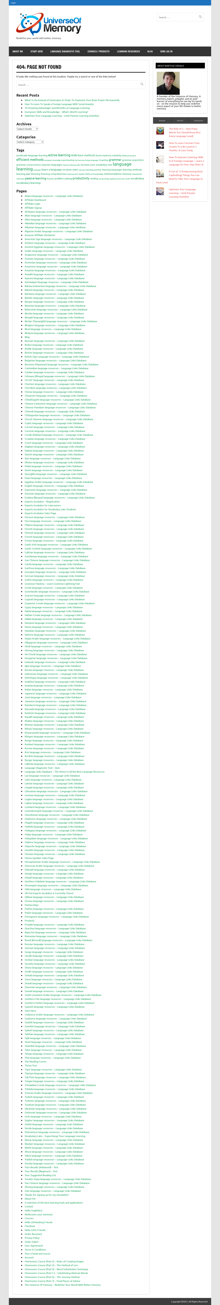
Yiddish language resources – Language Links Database (54, 1159)
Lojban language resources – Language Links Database (54, 802)
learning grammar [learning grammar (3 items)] (94, 169)
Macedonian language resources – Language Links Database (57, 814)
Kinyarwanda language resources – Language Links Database (57, 732)
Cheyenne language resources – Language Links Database (56, 395)
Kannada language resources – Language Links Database (55, 708)
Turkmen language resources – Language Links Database (55, 1100)
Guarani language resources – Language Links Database (55, 595)
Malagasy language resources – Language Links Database (55, 830)
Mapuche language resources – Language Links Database (55, 846)
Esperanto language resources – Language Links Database (56, 489)
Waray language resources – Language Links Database (54, 1139)
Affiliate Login (32, 203)
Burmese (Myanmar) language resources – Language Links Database (61, 364)
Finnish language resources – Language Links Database (54, 528)
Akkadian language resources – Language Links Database (55, 223)
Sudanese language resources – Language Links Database (56, 1018)
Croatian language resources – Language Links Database (55, 438)
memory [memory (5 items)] (126, 173)
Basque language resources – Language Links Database (54, 301)
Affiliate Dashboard (35, 199)
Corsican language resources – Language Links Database (55, 430)
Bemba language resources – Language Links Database (54, 313)
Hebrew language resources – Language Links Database (55, 634)
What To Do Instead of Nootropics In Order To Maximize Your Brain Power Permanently (72, 99)
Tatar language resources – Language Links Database (53, 1049)
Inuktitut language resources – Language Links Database (55, 681)
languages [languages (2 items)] (37, 170)
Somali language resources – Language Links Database (54, 990)
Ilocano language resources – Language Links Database (54, 669)
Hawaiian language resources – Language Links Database (55, 630)
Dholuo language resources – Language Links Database (54, 462)
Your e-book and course (37, 1253)
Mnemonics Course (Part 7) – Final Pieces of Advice (52, 1280)
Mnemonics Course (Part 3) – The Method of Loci (51, 1265)
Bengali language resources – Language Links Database (54, 317)
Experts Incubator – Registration (42, 501)
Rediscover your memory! (39, 1214)
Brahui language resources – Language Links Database (54, 344)
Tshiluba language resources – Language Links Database (55, 1088)
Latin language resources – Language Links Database (53, 779)
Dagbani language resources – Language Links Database (55, 446)
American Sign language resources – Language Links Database (58, 238)
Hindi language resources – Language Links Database (53, 646)
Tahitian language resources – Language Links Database (55, 1033)
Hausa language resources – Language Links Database (54, 626)
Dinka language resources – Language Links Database (53, 466)
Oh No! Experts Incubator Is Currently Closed (49, 893)
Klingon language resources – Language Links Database (54, 736)
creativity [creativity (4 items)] (116, 155)
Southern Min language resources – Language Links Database (58, 998)
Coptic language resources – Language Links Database (54, 423)
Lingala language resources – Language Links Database (54, 787)
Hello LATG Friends (35, 1229)
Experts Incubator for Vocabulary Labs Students (50, 509)
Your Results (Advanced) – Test (41, 1167)
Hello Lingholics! (33, 1210)
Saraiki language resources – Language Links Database (54, 955)
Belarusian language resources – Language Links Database (56, 309)
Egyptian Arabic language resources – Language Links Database (59, 481)
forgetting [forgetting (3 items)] (103, 160)
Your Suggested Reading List (40, 1175)
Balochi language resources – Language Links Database (54, 289)
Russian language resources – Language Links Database (54, 944)
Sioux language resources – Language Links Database (53, 979)
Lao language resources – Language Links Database (52, 775)
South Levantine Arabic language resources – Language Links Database (63, 994)
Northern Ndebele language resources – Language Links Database (60, 881)
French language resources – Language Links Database (54, 536)
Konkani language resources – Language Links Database (55, 744)
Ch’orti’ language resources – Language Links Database (54, 379)
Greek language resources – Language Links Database (54, 587)
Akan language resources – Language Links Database (53, 215)
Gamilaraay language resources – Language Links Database (56, 556)
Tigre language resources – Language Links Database (53, 1069)
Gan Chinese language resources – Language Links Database (57, 560)
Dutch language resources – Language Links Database (54, 470)
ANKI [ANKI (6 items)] (74, 155)
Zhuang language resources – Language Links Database (54, 1186)
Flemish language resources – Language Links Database (55, 532)
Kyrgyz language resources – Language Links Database (54, 759)
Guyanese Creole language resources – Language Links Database (60, 603)
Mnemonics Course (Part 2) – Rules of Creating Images (54, 1261)
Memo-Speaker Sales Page (39, 857)
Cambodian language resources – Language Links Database (56, 368)
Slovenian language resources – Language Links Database (56, 987)
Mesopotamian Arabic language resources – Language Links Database (62, 861)
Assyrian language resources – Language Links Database (55, 270)
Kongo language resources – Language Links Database (54, 740)
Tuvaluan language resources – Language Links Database (55, 1104)
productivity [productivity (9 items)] (81, 178)
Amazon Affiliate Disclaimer (40, 234)
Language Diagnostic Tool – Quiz (42, 767)
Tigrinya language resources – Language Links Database (55, 1073)
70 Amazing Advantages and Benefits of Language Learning (57, 107)
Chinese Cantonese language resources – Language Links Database (61, 403)
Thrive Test (31, 1065)
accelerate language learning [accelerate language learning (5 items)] (32, 155)
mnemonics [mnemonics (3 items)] (137, 174)
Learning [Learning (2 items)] (81, 170)
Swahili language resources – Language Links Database (54, 1022)
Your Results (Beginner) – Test (41, 1171)
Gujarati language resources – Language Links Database (55, 599)
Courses (29, 1218)
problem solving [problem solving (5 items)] (63, 178)
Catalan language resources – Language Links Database (54, 372)
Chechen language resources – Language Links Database (55, 383)
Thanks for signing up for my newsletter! (47, 1194)
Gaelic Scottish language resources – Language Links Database (58, 548)
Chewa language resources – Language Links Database (54, 391)
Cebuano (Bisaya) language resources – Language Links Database (60, 376)
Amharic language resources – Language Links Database (55, 242)
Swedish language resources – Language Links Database (55, 1026)
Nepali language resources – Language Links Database (54, 877)
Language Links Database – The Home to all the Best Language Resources (65, 771)
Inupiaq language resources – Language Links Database (54, 685)
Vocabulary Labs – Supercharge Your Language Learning (55, 1135)
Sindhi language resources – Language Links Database (54, 971)
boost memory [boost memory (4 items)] (103, 155)
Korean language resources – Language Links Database (54, 748)
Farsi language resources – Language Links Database (53, 520)
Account (29, 1257)
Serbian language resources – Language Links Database (54, 959)
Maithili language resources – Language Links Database (54, 826)
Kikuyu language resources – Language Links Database (54, 728)
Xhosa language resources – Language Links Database (54, 1151)
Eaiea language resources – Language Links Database (53, 477)
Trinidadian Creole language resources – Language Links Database (60, 1084)
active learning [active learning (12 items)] (59, 155)
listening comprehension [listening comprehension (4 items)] (54, 173)
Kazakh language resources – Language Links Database (54, 716)
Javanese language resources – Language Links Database (55, 701)
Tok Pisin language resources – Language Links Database (55, 1077)
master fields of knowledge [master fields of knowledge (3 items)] (91, 174)
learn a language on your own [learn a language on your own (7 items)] (60, 169)
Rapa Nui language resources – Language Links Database (55, 932)
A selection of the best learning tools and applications (54, 1202)
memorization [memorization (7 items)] (113, 173)
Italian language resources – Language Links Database (54, 689)
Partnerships (31, 904)
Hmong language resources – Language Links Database (54, 650)
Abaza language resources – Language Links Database (54, 195)
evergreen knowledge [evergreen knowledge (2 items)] (52, 160)
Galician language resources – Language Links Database (55, 552)
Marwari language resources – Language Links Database (55, 853)
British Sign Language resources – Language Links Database (57, 356)
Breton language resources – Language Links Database (54, 352)
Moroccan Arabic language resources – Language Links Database (59, 865)
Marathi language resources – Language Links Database (55, 849)
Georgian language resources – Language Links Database (55, 571)
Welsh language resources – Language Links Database (54, 1147)
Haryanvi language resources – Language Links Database (55, 622)
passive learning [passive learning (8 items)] (35, 178)
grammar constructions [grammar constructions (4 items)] (28, 164)
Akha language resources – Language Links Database (53, 219)
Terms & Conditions (35, 1249)
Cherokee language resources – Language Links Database (56, 387)
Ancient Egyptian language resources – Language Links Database (60, 246)
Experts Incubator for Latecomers (43, 505)
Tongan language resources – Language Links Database (54, 1080)
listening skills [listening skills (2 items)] (72, 174)
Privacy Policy (32, 1237)
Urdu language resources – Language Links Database (53, 1116)
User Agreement (34, 1245)
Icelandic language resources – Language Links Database (55, 661)
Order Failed (31, 1241)
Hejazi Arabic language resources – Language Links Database (57, 638)
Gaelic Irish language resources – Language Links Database (56, 544)
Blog (150, 51)
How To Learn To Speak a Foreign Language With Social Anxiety (59, 103)
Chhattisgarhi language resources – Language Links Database (58, 399)
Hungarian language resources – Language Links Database (56, 657)
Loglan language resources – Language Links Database (54, 799)
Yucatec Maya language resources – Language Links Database (58, 1178)
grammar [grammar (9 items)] (115, 159)
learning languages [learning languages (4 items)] (112, 169)
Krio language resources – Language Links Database (53, 752)
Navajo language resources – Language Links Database (54, 873)
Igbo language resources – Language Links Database (53, 665)
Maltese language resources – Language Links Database (55, 842)
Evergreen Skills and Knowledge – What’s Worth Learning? (56, 111)
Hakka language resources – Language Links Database (54, 618)
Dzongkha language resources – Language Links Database (56, 473)
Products (29, 920)
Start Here (37, 51)
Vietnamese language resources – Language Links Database (57, 1131)
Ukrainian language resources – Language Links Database (55, 1108)
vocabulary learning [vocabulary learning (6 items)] (28, 182)
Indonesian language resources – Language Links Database (56, 673)
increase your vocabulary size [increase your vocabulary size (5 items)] (96, 164)
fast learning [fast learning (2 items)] (79, 160)
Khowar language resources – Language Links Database (54, 724)
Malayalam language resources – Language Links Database (56, 838)
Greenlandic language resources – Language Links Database (57, 591)
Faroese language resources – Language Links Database (55, 517)
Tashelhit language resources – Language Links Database (55, 1045)
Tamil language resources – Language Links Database (53, 1041)
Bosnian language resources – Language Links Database (55, 340)
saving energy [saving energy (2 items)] (104, 178)
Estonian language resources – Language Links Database (55, 493)
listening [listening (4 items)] (35, 173)
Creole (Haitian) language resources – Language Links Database (59, 434)
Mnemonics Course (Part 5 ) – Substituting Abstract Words (56, 1272)
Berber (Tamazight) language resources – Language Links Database (61, 321)
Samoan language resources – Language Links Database (55, 947)
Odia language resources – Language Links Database (53, 889)
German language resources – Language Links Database (55, 575)
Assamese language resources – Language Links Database (56, 266)
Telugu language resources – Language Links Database (54, 1053)
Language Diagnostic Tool (65, 51)
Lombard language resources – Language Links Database (55, 806)
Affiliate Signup (33, 207)
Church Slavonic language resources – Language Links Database (59, 419)
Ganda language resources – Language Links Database (54, 563)
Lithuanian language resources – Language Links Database (56, 791)
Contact (29, 1206)
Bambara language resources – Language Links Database (55, 293)
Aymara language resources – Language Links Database (55, 278)
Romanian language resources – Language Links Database (56, 936)
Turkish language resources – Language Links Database (54, 1096)
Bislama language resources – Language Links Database (55, 332)
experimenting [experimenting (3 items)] (67, 160)
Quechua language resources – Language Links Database (55, 928)
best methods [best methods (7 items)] (86, 155)
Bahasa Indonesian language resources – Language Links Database (60, 285)
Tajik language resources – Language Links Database (53, 1037)
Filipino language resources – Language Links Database (54, 524)
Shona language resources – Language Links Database (54, 967)
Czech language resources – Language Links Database (54, 442)
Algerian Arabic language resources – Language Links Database (59, 231)
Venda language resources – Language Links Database (54, 1128)
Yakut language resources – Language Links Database (53, 1155)
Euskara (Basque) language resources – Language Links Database (60, 497)
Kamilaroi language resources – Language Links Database (55, 704)
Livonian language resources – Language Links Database (55, 795)
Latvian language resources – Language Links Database (54, 783)
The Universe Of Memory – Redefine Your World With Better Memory (63, 1284)
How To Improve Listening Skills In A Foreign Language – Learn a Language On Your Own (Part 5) (186, 160)
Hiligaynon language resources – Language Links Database (56, 642)
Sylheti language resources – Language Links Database (54, 1030)
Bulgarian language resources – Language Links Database (55, 360)
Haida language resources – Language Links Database (53, 610)
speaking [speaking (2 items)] (113, 178)
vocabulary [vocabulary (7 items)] (137, 178)
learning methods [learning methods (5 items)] (132, 169)
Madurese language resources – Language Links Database (56, 818)
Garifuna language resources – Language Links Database (55, 567)
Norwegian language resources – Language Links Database (56, 885)
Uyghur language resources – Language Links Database (54, 1120)
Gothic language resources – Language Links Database (54, 579)
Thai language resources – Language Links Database (53, 1057)
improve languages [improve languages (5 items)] (52, 164)
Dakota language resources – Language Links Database (54, 450)
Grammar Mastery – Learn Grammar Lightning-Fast (52, 583)
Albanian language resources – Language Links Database (55, 227)
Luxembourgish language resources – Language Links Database (59, 810)
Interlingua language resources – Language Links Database (56, 677)
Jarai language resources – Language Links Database (53, 697)
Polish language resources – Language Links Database (54, 912)
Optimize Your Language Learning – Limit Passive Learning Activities (62, 115)
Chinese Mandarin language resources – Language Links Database (60, 407)
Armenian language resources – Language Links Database (56, 262)
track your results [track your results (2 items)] (123, 178)
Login (13, 2)
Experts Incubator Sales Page (40, 513)
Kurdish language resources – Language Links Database (54, 755)
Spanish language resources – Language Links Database (55, 1006)
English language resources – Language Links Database (54, 485)
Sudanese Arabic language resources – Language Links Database (59, 1014)
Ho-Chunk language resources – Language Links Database (56, 654)
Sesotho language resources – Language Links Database (55, 963)
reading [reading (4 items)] (94, 178)
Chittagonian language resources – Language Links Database (57, 415)
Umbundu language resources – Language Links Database (56, 1112)
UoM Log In (166, 51)
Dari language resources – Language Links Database (53, 458)
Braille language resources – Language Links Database (54, 348)
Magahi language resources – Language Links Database (54, 822)
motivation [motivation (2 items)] (20, 178)
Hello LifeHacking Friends (38, 1222)
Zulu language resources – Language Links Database (53, 1190)
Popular (162, 120)
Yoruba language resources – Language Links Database (54, 1163)
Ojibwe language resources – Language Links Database (54, 896)
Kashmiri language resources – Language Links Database (55, 712)
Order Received (33, 1233)
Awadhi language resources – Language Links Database (54, 274)
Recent (180, 120)
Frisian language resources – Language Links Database (54, 540)
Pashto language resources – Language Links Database (54, 908)
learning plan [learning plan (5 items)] (23, 173)
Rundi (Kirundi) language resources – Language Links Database (58, 940)
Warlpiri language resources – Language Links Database (55, 1143)
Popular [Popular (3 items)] (50, 178)
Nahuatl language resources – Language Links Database (55, 869)
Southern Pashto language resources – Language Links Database (59, 1002)
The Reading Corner (35, 1061)
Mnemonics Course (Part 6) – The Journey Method (52, 1276)
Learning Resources (128, 51)
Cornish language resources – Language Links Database (54, 426)
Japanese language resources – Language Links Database (55, 693)
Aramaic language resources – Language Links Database (55, 258)
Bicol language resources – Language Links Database (53, 328)
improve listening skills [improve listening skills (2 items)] (71, 165)
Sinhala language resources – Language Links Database (54, 975)
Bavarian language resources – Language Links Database (55, 305)
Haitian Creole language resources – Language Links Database (58, 614)
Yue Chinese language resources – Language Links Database (57, 1182)
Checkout (30, 1225)
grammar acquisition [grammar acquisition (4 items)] (133, 159)
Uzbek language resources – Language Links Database (54, 1124)
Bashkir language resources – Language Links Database (54, 297)
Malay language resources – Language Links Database (54, 834)
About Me (18, 51)
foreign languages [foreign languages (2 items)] (91, 160)
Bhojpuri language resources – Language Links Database (55, 325)
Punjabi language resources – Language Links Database (54, 924)
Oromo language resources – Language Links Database (54, 900)
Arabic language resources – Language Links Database (54, 250)
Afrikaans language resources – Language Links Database (55, 211)
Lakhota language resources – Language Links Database (55, 763)
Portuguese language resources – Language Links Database (57, 916)
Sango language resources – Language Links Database (54, 951)
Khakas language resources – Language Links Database (54, 720)
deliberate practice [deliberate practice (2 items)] (129, 155)
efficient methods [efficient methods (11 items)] (30, 159)
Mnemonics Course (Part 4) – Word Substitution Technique (56, 1269)
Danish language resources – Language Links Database (54, 454)
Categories (198, 120)
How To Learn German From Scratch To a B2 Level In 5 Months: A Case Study (184, 146)
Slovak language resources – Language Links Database (54, 983)
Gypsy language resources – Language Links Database (54, 607)
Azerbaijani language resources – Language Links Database (56, 281)
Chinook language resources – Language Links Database (55, 411)
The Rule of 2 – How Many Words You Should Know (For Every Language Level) (185, 132)
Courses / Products (99, 51)
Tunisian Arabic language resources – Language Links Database (59, 1092)
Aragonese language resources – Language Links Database (56, 254)
